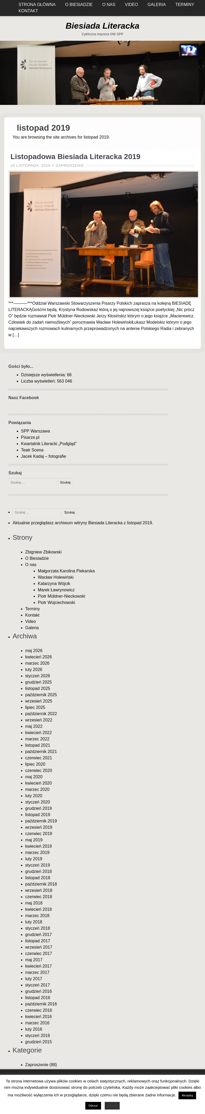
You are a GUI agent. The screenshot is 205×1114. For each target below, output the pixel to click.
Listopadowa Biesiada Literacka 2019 (75, 156)
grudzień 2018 (38, 871)
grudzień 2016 (38, 991)
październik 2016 (41, 1004)
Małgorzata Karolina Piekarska (66, 571)
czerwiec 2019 (38, 833)
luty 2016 (33, 1029)
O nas (30, 564)
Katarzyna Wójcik (54, 583)
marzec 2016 (37, 1023)
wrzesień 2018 (38, 890)
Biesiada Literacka (102, 25)
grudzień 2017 (38, 934)
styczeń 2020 (37, 802)
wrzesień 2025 (38, 701)
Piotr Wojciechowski (56, 602)
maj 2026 (34, 650)
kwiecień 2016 (38, 1016)
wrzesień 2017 (38, 947)
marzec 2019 (37, 852)
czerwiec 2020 (38, 770)
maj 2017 (34, 960)
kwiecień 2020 (38, 783)
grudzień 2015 (38, 1042)
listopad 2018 (37, 878)
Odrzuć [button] (93, 1105)
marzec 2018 (37, 915)
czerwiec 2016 (38, 1010)
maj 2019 (34, 840)
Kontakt (28, 11)
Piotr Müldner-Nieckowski (61, 596)
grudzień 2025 (38, 682)
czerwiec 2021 (38, 758)
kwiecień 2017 (38, 966)
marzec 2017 (37, 972)
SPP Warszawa (35, 431)
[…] (16, 335)
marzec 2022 (37, 739)
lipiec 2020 (35, 764)
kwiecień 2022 (38, 732)
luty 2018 (33, 922)
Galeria (32, 627)
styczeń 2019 (37, 865)
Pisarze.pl (30, 437)
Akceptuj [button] (187, 1095)
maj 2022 (34, 726)
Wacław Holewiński (55, 577)
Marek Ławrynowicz (56, 590)
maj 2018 (34, 903)
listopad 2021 (37, 745)
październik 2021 (41, 751)
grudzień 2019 (38, 808)
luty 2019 (33, 859)
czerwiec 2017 (38, 953)
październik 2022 (41, 713)
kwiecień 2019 (38, 846)
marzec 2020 (37, 789)
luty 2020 (33, 795)
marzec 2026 (37, 663)
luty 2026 (33, 669)
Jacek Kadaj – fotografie (43, 456)
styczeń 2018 (37, 928)
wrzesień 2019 (38, 827)
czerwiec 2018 (38, 896)
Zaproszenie (70, 165)
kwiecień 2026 (38, 657)
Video (30, 621)
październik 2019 (41, 821)
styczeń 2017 (37, 985)
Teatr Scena (32, 450)
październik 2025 (41, 695)
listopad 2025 (37, 688)
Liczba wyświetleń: (39, 381)
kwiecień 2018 (38, 909)
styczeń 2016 (37, 1035)
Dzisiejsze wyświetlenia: (44, 375)
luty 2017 (33, 978)
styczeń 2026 (37, 676)
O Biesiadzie (37, 558)
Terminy (32, 609)
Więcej (112, 1105)
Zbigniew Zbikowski (43, 552)
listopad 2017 (37, 941)
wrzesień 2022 (38, 720)
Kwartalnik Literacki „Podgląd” (49, 443)
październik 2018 (41, 884)
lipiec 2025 (35, 707)
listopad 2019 (37, 814)
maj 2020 (34, 777)
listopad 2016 (37, 997)
